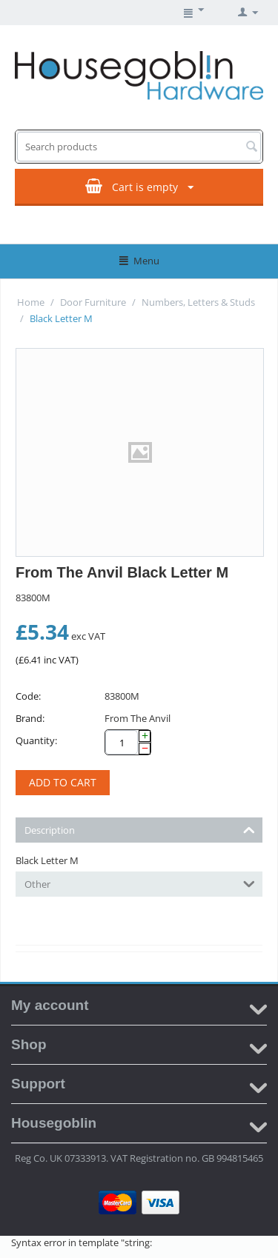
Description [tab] (139, 829)
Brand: (30, 718)
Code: (28, 696)
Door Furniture (93, 302)
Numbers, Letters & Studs (198, 302)
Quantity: (36, 740)
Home (30, 302)
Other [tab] (139, 883)
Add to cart (62, 782)
